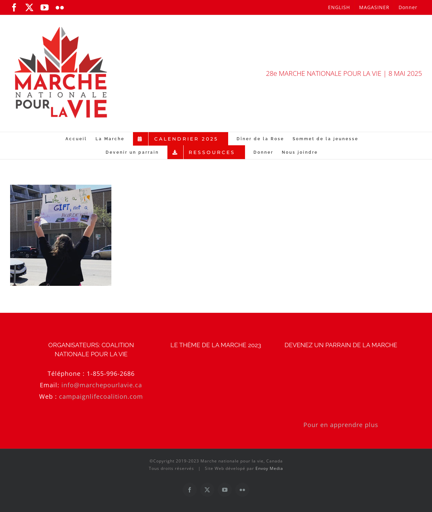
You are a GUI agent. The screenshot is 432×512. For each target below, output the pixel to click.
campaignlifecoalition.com (101, 396)
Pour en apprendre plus (340, 425)
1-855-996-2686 (111, 373)
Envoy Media (269, 468)
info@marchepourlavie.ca (101, 385)
